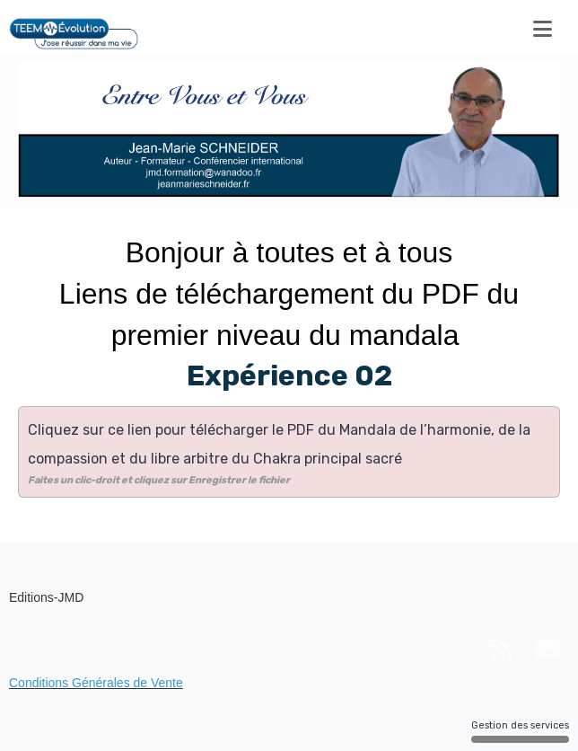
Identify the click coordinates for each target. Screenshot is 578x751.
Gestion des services (520, 731)
